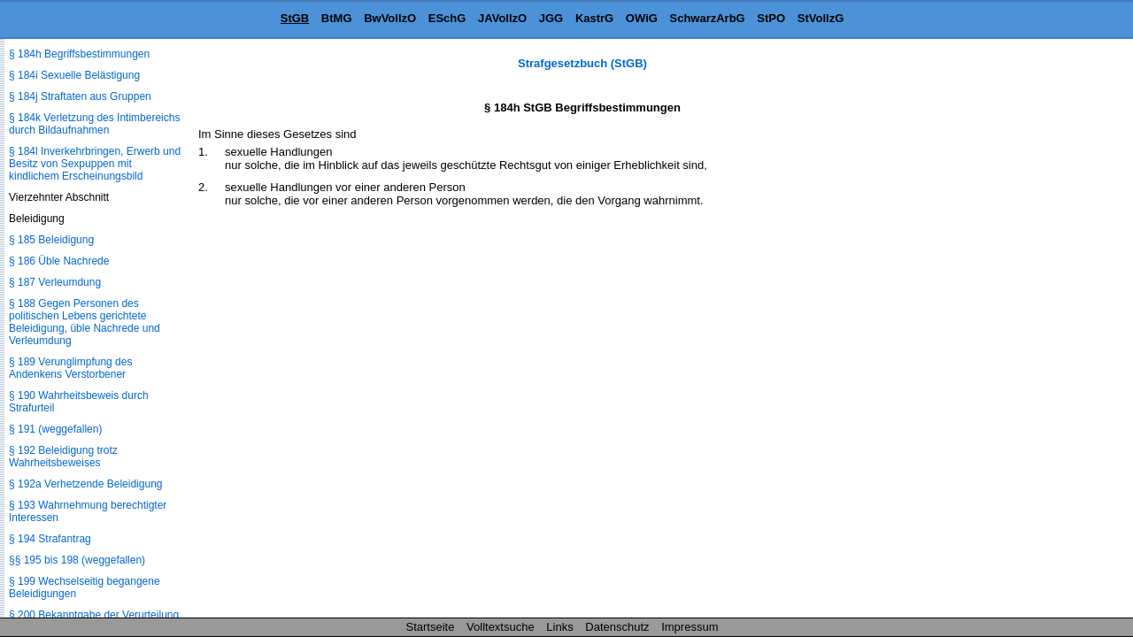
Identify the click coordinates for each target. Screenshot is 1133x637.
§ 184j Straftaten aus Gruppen (80, 96)
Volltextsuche (500, 626)
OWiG (642, 18)
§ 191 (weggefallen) (55, 429)
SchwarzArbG (706, 18)
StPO (771, 18)
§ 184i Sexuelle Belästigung (74, 75)
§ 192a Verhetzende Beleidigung (85, 484)
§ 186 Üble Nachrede (59, 261)
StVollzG (821, 18)
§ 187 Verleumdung (55, 282)
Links (559, 626)
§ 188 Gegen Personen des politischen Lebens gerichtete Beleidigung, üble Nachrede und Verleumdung (84, 322)
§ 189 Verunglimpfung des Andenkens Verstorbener (70, 368)
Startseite (430, 626)
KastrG (594, 18)
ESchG (447, 18)
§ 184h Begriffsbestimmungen (79, 54)
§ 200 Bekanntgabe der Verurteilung (94, 615)
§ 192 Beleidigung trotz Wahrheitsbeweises (63, 456)
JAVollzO (502, 18)
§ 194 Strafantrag (50, 539)
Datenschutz (617, 626)
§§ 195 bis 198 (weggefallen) (77, 560)
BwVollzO (390, 18)
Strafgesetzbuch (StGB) (582, 63)
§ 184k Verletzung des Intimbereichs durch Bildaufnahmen (94, 123)
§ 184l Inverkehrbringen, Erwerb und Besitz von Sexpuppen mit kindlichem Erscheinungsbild (95, 163)
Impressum (689, 626)
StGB (295, 18)
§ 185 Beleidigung (51, 240)
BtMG (336, 18)
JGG (551, 18)
